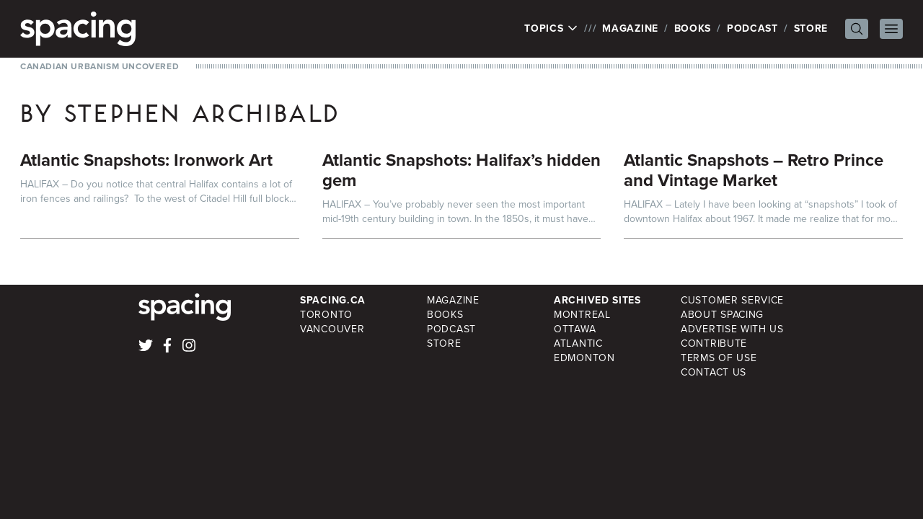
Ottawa (575, 329)
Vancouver (332, 329)
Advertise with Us (732, 329)
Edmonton (584, 357)
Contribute (714, 343)
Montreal (582, 314)
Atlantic (578, 343)
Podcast (752, 28)
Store (811, 28)
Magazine (630, 28)
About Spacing (722, 314)
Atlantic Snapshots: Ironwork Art (146, 160)
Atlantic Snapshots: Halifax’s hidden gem (461, 170)
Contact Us (713, 372)
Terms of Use (718, 357)
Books (693, 28)
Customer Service (732, 300)
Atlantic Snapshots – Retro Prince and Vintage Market (753, 170)
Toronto (326, 314)
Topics (551, 29)
